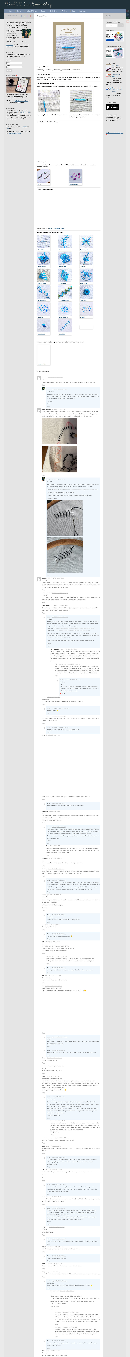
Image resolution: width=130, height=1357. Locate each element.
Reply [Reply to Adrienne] (43, 878)
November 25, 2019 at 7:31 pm (60, 619)
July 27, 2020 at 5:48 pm (57, 580)
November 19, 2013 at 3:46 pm (59, 1039)
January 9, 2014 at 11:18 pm (61, 1123)
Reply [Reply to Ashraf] (43, 1254)
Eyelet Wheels (83, 283)
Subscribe (81, 11)
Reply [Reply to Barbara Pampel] (43, 725)
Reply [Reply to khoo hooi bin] (43, 592)
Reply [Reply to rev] (43, 985)
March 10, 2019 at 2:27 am (58, 1343)
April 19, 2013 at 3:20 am (61, 1140)
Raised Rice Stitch (63, 317)
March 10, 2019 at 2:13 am (58, 1052)
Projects (63, 11)
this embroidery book (23, 112)
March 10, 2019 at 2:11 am (58, 970)
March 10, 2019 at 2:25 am (58, 1241)
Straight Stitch (41, 249)
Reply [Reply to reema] (43, 1270)
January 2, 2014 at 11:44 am (52, 943)
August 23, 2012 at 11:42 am (59, 1283)
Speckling (82, 317)
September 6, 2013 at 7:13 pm (55, 1068)
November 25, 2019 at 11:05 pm (68, 651)
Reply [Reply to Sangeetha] (43, 1237)
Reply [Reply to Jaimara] (43, 1075)
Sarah (48, 389)
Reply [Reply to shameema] (43, 825)
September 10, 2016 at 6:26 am (71, 1314)
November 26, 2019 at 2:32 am (72, 666)
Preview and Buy (42, 364)
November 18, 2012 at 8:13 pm (54, 1172)
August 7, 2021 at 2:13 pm (58, 479)
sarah (48, 1039)
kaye (51, 1123)
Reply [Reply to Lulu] (43, 1182)
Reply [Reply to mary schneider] (51, 1311)
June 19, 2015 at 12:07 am (53, 737)
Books (18, 11)
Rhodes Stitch (62, 266)
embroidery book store (15, 133)
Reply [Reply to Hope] (43, 801)
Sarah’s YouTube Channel (56, 228)
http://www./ (58, 1314)
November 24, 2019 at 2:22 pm (59, 608)
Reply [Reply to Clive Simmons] (43, 604)
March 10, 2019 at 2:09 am (58, 882)
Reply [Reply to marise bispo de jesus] (43, 1145)
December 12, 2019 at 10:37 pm (60, 710)
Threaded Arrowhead (64, 300)
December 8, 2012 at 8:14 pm (53, 1148)
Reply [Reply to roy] (43, 932)
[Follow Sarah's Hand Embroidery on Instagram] (27, 16)
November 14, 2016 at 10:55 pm (71, 1329)
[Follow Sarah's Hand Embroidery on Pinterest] (24, 16)
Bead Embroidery (74, 184)
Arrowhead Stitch (42, 300)
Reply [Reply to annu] (43, 1155)
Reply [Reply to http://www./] (56, 1326)
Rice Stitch (40, 317)
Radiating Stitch (42, 283)
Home (9, 11)
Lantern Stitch (62, 283)
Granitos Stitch (41, 334)
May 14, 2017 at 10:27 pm (53, 699)
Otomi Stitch (115, 65)
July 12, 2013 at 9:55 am (58, 1099)
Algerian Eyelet (84, 249)
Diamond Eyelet (41, 266)
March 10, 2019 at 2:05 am (58, 829)
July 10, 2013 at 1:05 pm (53, 1078)
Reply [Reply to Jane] (47, 857)
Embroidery (52, 11)
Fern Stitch (61, 249)
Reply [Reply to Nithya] (43, 1279)
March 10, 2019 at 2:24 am (58, 1210)
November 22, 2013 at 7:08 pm (53, 977)
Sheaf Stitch (62, 334)
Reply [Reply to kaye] (51, 1137)
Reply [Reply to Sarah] (48, 406)
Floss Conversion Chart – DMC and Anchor (117, 89)
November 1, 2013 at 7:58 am (54, 1060)
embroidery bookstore (21, 101)
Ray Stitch (82, 266)
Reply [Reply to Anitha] (43, 706)
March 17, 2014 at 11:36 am (52, 927)
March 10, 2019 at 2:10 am (58, 936)
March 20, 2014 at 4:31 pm (54, 897)
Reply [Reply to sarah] (48, 1048)
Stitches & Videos (30, 11)
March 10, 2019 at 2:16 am (58, 1159)
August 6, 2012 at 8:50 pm (53, 1353)
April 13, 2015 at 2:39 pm (55, 860)
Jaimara (44, 1068)
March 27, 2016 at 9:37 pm (59, 718)
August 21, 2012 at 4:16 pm (54, 1274)
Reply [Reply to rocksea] (47, 966)
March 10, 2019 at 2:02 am (58, 805)
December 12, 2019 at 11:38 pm (60, 595)
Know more (9, 45)
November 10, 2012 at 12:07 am (54, 1199)
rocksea (48, 958)
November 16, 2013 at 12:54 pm (53, 988)
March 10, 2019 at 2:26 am (58, 1258)
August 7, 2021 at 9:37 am (59, 409)
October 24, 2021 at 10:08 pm (59, 389)
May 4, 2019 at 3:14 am (56, 848)
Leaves (39, 184)
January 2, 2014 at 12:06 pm (59, 958)
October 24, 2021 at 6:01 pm (55, 377)
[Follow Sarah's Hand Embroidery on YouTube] (30, 16)
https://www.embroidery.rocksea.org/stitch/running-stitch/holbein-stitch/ (76, 630)
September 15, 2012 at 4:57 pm (55, 1249)
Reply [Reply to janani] (43, 1094)
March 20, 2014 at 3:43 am (67, 1293)
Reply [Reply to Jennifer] (43, 385)
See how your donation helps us (114, 133)
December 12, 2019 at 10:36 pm (72, 682)
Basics (42, 11)
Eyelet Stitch (83, 300)
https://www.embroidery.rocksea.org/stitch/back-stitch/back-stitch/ (74, 632)
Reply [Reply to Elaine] (43, 1065)
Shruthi (44, 897)
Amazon (24, 126)
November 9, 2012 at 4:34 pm (56, 1229)
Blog (72, 11)
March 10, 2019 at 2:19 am (58, 1186)
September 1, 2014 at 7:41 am (56, 871)
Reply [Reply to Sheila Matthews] (43, 475)
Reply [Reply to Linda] (43, 1206)
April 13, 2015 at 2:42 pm (55, 813)
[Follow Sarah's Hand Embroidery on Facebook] (22, 16)
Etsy (7, 128)
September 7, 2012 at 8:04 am (54, 1266)
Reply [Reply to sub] (43, 955)
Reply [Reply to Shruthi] (43, 913)
